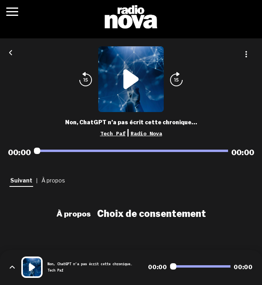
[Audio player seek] (131, 151)
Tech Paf (112, 133)
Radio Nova (146, 133)
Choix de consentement (151, 213)
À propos (73, 213)
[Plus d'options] (246, 54)
